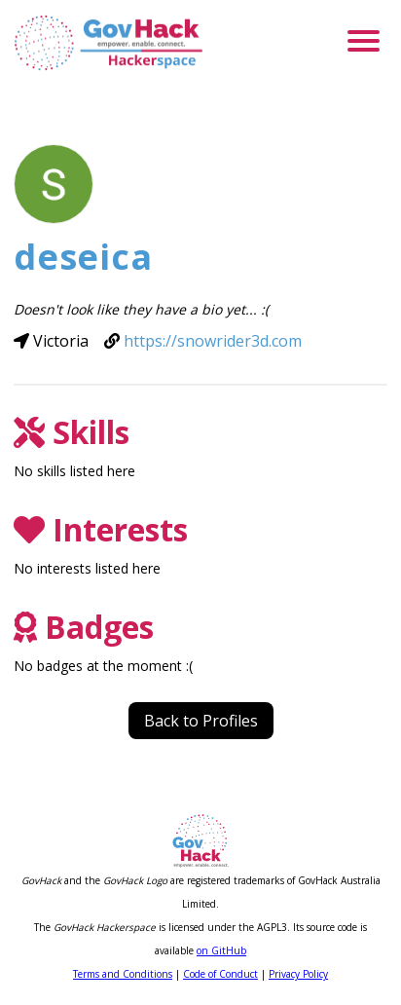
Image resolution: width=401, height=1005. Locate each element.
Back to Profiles (201, 720)
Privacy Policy (298, 974)
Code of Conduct (220, 974)
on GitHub (221, 950)
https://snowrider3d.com (213, 341)
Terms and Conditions (122, 974)
